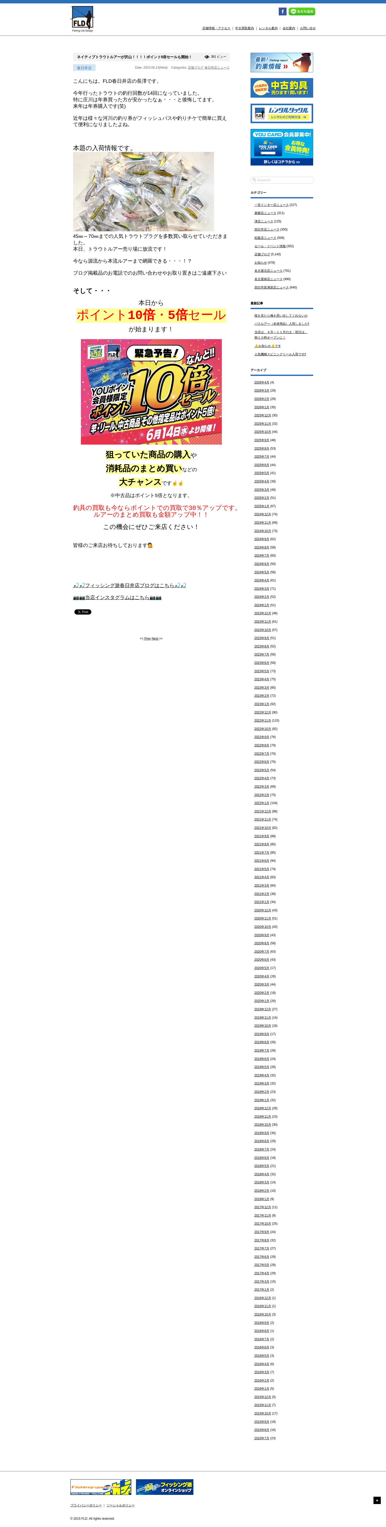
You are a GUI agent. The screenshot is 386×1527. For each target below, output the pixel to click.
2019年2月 (261, 1092)
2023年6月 (261, 663)
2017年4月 (261, 1273)
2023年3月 (261, 687)
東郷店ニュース (265, 213)
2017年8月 (261, 1240)
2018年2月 (261, 1191)
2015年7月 (261, 1438)
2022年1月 (261, 803)
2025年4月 (261, 481)
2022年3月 (261, 786)
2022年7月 (261, 754)
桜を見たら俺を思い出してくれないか (281, 315)
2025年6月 (261, 465)
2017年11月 (262, 1215)
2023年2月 (261, 696)
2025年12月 (262, 415)
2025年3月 (261, 490)
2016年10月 (262, 1314)
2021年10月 (262, 828)
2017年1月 (261, 1290)
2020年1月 (261, 1001)
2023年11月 (262, 621)
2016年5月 (261, 1356)
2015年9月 (261, 1422)
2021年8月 (261, 844)
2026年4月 (261, 382)
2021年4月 (261, 877)
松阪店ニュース (265, 238)
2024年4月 (261, 580)
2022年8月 (261, 745)
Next (155, 643)
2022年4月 (261, 778)
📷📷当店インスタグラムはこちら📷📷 (117, 602)
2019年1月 (261, 1100)
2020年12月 (262, 910)
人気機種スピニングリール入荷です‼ (280, 354)
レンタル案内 (268, 28)
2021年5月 (261, 869)
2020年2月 (261, 993)
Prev (147, 643)
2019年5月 (261, 1067)
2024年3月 (261, 589)
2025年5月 (261, 473)
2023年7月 (261, 654)
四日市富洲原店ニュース (271, 287)
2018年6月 (261, 1158)
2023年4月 (261, 679)
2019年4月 (261, 1075)
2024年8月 (261, 547)
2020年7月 (261, 951)
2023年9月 (261, 638)
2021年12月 (262, 811)
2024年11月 (262, 522)
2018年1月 (261, 1199)
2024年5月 (261, 572)
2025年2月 (261, 498)
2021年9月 (261, 836)
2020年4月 (261, 976)
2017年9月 (261, 1232)
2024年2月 (261, 597)
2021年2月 (261, 894)
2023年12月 (262, 613)
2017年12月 (262, 1207)
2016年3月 (261, 1372)
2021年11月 (262, 819)
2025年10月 (262, 432)
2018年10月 (262, 1125)
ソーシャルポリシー (120, 1505)
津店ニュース (263, 221)
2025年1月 (261, 506)
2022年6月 (261, 762)
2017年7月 (261, 1248)
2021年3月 (261, 885)
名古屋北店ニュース (268, 271)
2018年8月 (261, 1141)
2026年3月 (261, 390)
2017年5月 (261, 1265)
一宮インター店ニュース (271, 205)
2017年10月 (262, 1223)
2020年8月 (261, 943)
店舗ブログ (196, 67)
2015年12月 (262, 1397)
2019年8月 (261, 1042)
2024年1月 (261, 605)
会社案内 (289, 28)
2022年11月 (262, 720)
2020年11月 (262, 918)
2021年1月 (261, 902)
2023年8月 (261, 646)
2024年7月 (261, 555)
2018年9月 (261, 1133)
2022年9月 (261, 737)
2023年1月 (261, 704)
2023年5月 (261, 671)
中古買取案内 (244, 28)
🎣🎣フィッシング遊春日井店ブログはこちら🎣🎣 (129, 590)
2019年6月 (261, 1059)
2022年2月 (261, 795)
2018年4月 (261, 1174)
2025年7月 (261, 456)
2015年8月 (261, 1430)
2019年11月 (262, 1017)
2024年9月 (261, 539)
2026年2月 (261, 399)
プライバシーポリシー (86, 1505)
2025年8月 (261, 448)
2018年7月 (261, 1149)
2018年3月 (261, 1182)
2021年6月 (261, 861)
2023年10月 (262, 630)
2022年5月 (261, 770)
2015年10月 (262, 1413)
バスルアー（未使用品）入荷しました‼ (281, 324)
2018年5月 (261, 1166)
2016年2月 (261, 1380)
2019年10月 (262, 1026)
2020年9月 (261, 935)
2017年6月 (261, 1257)
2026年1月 (261, 407)
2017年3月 (261, 1281)
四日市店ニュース (267, 229)
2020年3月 (261, 984)
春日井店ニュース (217, 67)
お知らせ (260, 262)
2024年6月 (261, 564)
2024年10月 (262, 531)
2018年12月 (262, 1108)
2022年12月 (262, 712)
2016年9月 (261, 1323)
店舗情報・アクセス (216, 28)
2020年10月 (262, 927)
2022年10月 (262, 729)
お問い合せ (308, 28)
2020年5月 (261, 968)
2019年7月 (261, 1050)
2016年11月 (262, 1306)
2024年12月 (262, 514)
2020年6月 (261, 960)
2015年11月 (262, 1405)
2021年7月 (261, 852)
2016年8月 (261, 1331)
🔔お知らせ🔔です (267, 346)
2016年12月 (262, 1298)
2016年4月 (261, 1364)
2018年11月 (262, 1116)
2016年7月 (261, 1339)
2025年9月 (261, 440)
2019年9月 (261, 1034)
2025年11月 (262, 424)
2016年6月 (261, 1347)
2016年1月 (261, 1388)
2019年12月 (262, 1009)
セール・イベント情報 (270, 246)
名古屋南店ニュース (268, 279)
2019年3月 (261, 1083)
